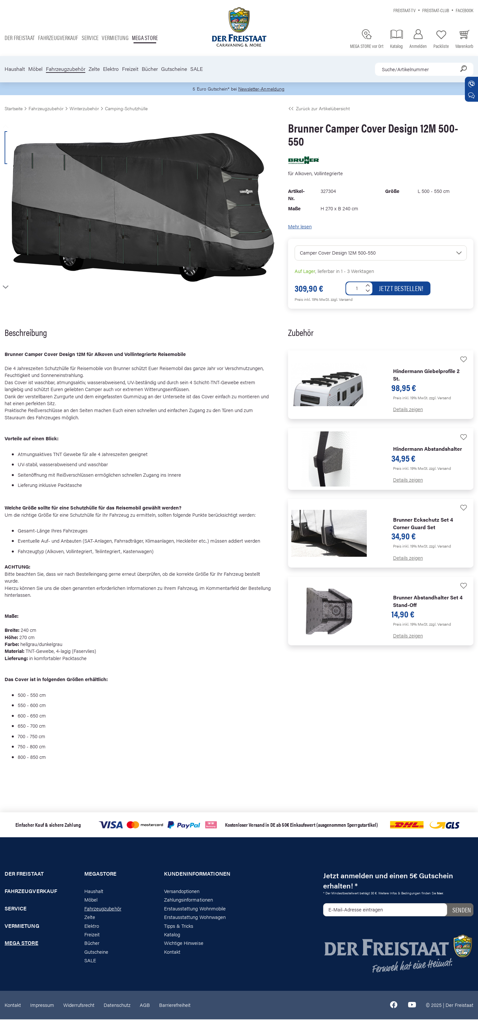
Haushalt (15, 69)
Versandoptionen (182, 891)
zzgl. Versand (342, 300)
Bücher (150, 69)
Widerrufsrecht (78, 1005)
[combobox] (424, 69)
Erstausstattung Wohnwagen (195, 917)
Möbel (35, 69)
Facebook (464, 10)
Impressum (42, 1005)
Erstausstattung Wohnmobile (195, 909)
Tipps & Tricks (179, 926)
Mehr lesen (300, 226)
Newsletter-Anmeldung (262, 89)
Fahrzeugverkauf (58, 37)
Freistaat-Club (435, 10)
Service (90, 37)
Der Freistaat (20, 37)
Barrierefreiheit (175, 1005)
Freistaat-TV (404, 10)
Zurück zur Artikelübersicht (319, 109)
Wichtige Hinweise (183, 943)
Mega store (145, 37)
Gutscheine (174, 69)
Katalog (172, 934)
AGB (145, 1005)
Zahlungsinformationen (188, 900)
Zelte (94, 69)
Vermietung (115, 37)
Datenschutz (117, 1005)
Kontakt (172, 952)
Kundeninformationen (197, 874)
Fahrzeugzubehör (65, 69)
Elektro (111, 69)
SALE (196, 69)
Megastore (100, 874)
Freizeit (130, 69)
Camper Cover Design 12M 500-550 (338, 253)
